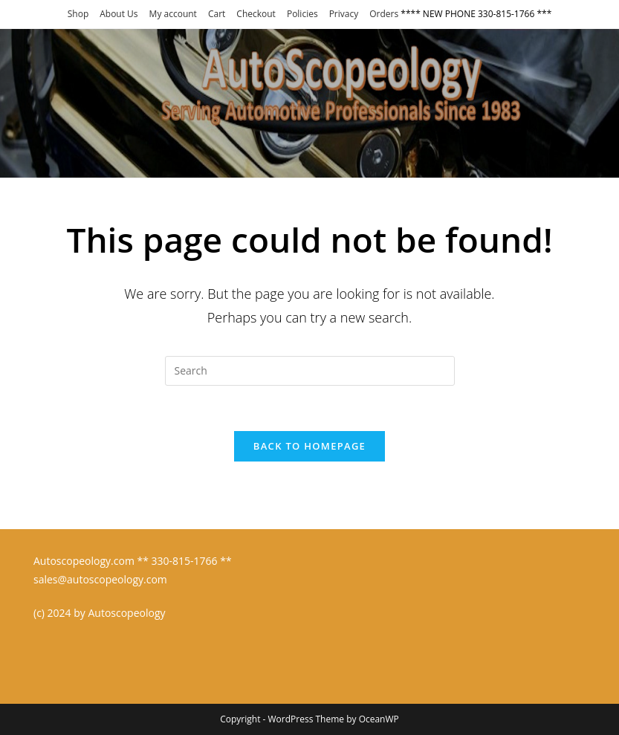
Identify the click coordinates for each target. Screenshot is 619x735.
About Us (118, 13)
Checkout (256, 13)
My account (173, 13)
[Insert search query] (310, 371)
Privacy (344, 13)
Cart (216, 13)
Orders (383, 13)
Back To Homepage (309, 446)
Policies (302, 13)
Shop (78, 13)
